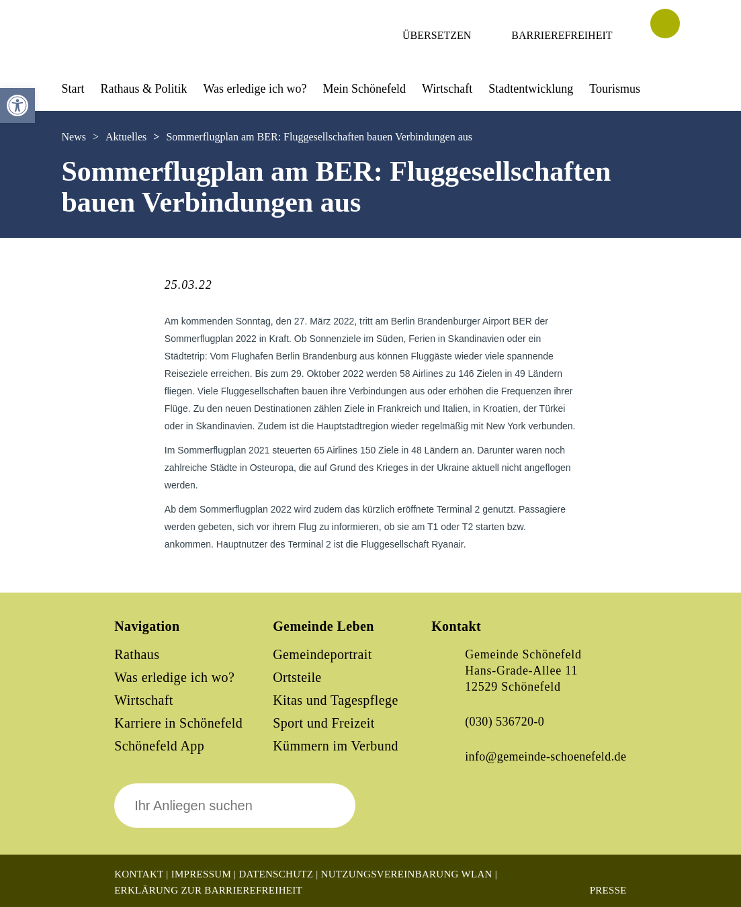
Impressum (201, 874)
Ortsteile (297, 677)
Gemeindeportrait (322, 654)
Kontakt (138, 874)
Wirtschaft (447, 88)
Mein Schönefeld (364, 88)
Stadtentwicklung (530, 88)
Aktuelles (125, 136)
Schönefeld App (159, 745)
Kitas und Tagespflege (335, 700)
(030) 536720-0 (504, 721)
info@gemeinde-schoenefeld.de (545, 756)
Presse (608, 890)
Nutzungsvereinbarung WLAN (406, 874)
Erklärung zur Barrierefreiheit (208, 890)
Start (73, 88)
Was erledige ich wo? (255, 88)
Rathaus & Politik (144, 88)
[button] (17, 105)
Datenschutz (275, 874)
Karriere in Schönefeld (178, 723)
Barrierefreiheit (561, 35)
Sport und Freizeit (324, 723)
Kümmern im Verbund (335, 745)
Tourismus (614, 88)
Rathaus (136, 654)
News (74, 136)
